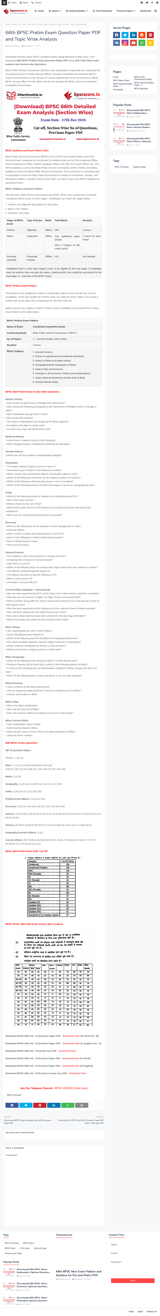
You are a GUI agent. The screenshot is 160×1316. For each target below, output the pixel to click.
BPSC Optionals (141, 88)
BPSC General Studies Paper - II (144, 84)
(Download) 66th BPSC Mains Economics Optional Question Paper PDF (32, 1285)
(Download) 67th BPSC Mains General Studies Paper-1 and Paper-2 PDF (140, 126)
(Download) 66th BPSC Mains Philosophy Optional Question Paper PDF (32, 1299)
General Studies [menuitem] (75, 11)
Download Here (71, 1036)
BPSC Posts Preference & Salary (143, 78)
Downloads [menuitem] (145, 11)
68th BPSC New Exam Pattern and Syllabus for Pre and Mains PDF (79, 1273)
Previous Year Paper (13, 1253)
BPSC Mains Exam (121, 80)
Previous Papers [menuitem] (125, 11)
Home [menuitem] (39, 11)
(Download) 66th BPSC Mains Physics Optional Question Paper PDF (138, 140)
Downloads (118, 89)
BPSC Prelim (10, 1248)
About (24, 2)
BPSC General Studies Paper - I (123, 85)
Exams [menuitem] (53, 11)
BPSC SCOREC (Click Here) (71, 1088)
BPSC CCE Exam (19, 24)
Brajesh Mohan (14, 46)
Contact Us (151, 1312)
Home (12, 2)
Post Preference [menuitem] (102, 11)
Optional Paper (139, 167)
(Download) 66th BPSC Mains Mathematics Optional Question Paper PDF (139, 112)
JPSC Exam (25, 1248)
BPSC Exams (28, 1243)
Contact (36, 2)
